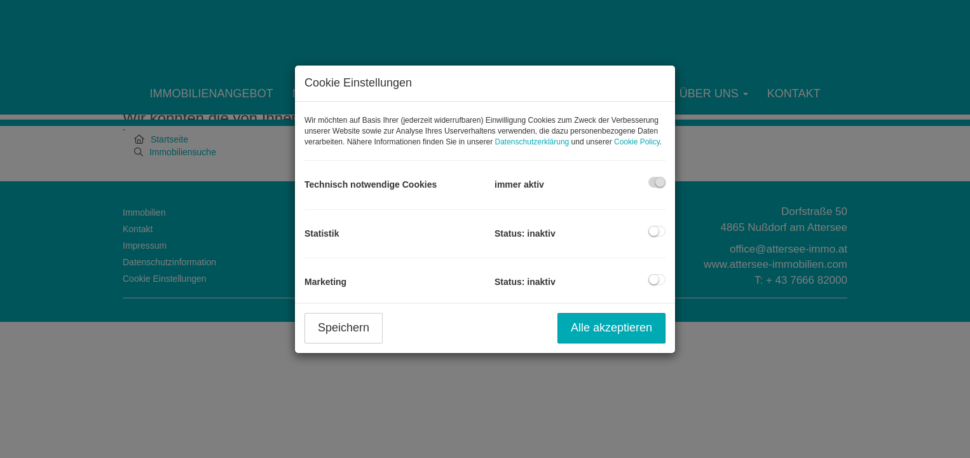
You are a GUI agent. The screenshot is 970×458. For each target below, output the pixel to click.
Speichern (343, 327)
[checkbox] (657, 182)
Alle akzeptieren (611, 327)
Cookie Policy (637, 141)
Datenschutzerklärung (532, 141)
